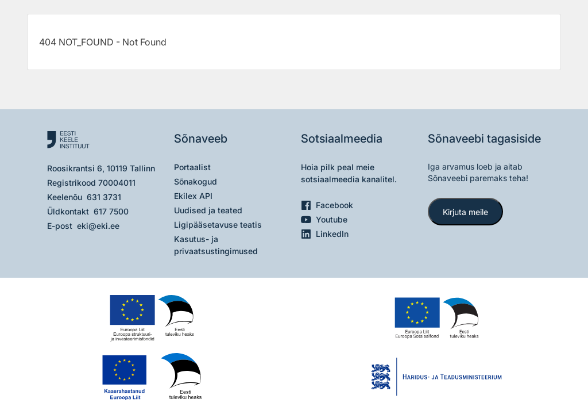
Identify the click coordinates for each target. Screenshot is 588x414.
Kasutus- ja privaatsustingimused (216, 245)
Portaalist (192, 167)
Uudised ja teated (208, 210)
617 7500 (111, 211)
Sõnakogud (195, 181)
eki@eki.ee (98, 226)
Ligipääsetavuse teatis (218, 224)
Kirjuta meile (465, 212)
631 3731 (104, 197)
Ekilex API (193, 196)
